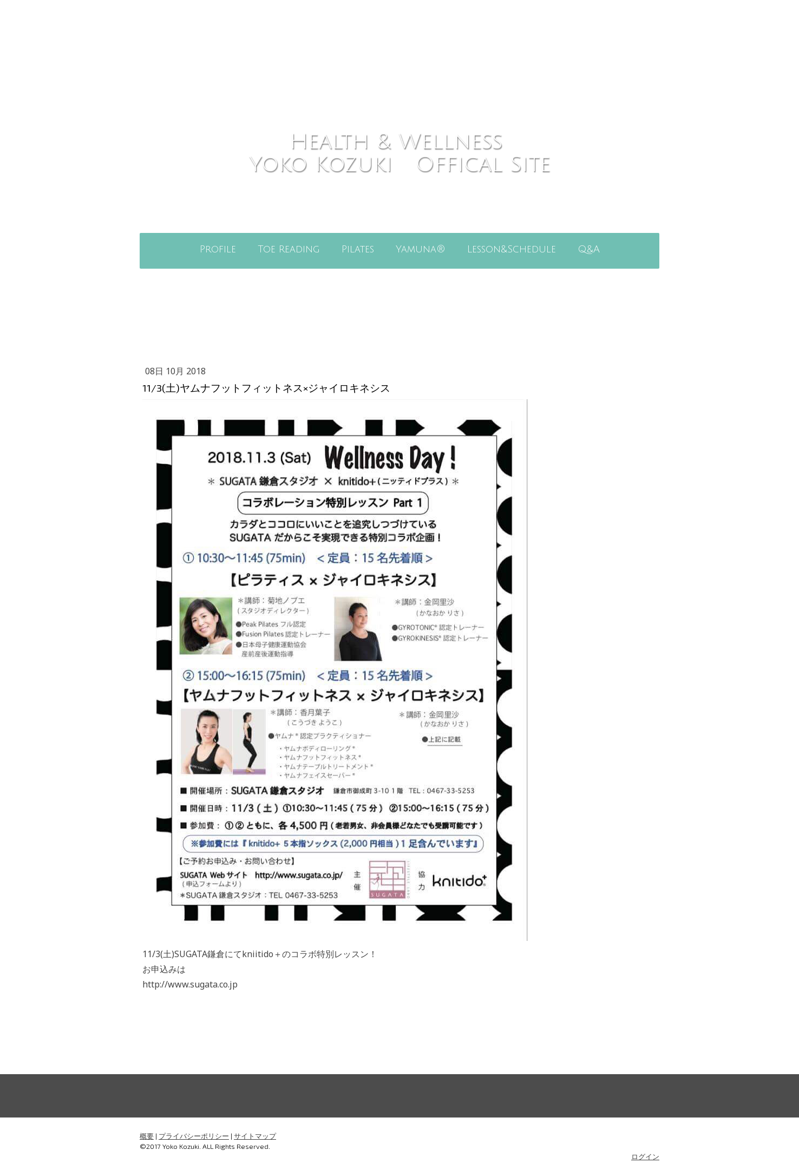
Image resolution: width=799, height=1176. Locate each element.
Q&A (589, 249)
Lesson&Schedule (511, 249)
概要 (147, 1136)
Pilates (358, 249)
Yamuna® (421, 249)
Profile (218, 249)
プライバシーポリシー (194, 1136)
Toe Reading (289, 249)
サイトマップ (255, 1136)
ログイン (645, 1156)
